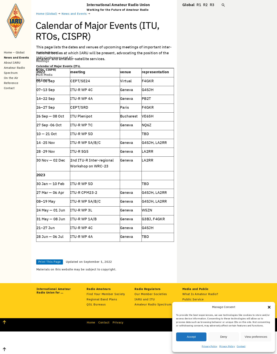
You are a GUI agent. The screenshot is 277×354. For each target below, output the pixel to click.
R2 (205, 5)
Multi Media (44, 74)
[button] (269, 307)
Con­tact (103, 345)
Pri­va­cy (118, 345)
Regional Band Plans (102, 322)
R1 (198, 5)
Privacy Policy (209, 346)
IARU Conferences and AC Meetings (54, 59)
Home (91, 345)
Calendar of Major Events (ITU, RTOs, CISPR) (58, 68)
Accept (191, 336)
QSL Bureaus (96, 327)
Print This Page (100, 277)
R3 (212, 5)
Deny (223, 336)
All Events (43, 80)
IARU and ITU (144, 322)
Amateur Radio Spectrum (153, 327)
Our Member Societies (150, 316)
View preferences (256, 336)
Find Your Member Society (106, 316)
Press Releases (46, 52)
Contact (241, 346)
